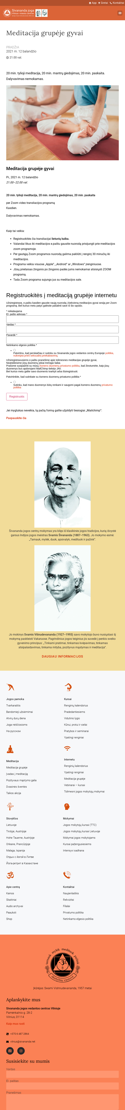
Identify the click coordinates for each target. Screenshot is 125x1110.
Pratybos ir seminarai (76, 731)
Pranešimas (13, 1092)
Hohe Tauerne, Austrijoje (20, 837)
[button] (120, 13)
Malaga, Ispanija (15, 850)
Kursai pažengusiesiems (77, 844)
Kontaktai (68, 887)
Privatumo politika (73, 912)
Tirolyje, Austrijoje (16, 831)
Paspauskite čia (16, 418)
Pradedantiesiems (74, 712)
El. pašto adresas (16, 314)
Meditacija (12, 761)
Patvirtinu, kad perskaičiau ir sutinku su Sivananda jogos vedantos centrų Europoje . (63, 354)
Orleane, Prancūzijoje (18, 844)
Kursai (68, 699)
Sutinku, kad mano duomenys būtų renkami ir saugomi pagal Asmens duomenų (63, 386)
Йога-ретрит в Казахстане (22, 863)
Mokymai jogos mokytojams (79, 837)
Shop (9, 919)
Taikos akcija (13, 793)
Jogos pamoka (15, 699)
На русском (13, 731)
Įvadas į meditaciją (17, 774)
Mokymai (68, 818)
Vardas (11, 324)
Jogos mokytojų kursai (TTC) (80, 825)
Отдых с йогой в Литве (20, 857)
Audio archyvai (14, 906)
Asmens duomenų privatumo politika (59, 365)
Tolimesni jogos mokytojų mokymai (84, 791)
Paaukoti (11, 912)
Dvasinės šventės (16, 786)
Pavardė (11, 335)
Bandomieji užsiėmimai (19, 712)
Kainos (10, 893)
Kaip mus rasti (15, 1023)
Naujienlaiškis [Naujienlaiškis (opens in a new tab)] (71, 893)
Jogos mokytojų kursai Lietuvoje (81, 831)
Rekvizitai (68, 899)
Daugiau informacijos (62, 656)
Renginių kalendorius (76, 705)
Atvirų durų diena (16, 718)
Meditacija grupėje (16, 767)
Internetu (69, 759)
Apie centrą (13, 887)
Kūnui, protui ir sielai (75, 724)
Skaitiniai (11, 899)
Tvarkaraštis (13, 705)
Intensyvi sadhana (73, 850)
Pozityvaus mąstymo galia (21, 780)
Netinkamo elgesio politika (78, 919)
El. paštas (12, 1081)
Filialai (66, 906)
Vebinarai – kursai (74, 785)
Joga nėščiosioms (16, 724)
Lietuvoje (11, 825)
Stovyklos (12, 818)
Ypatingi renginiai (74, 737)
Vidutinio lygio (72, 718)
